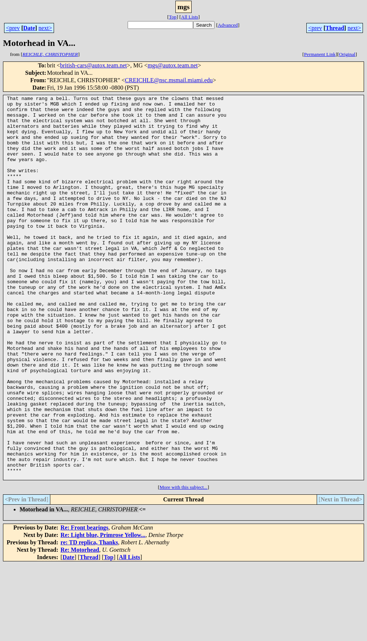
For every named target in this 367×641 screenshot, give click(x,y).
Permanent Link (320, 54)
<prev (13, 28)
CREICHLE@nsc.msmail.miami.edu (169, 80)
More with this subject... (183, 564)
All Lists (189, 17)
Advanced (228, 25)
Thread (335, 28)
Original (347, 54)
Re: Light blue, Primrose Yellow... (103, 611)
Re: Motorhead (80, 626)
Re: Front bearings (84, 604)
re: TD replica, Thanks (89, 619)
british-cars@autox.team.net (93, 65)
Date (29, 28)
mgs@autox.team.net (173, 65)
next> (45, 28)
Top (172, 17)
